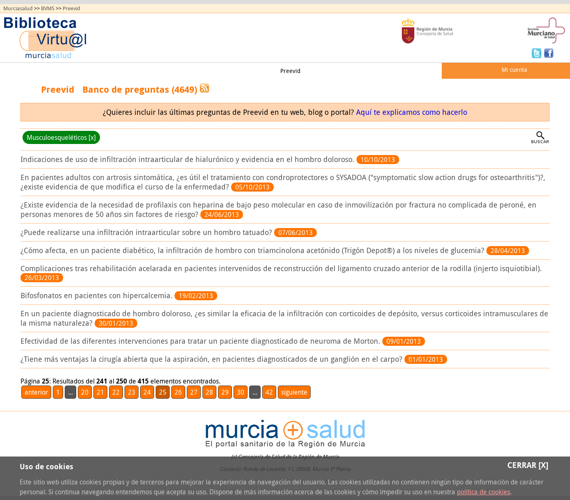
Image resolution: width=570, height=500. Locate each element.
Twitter (537, 52)
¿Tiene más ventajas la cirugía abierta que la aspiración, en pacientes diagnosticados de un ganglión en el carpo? (212, 359)
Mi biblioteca (242, 71)
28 (209, 392)
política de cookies (483, 491)
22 (116, 392)
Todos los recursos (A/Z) (85, 71)
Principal (22, 71)
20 (85, 392)
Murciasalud (18, 8)
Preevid (71, 8)
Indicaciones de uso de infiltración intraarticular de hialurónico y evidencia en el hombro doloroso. (188, 159)
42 (269, 392)
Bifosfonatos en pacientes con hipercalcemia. (97, 295)
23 (131, 392)
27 (194, 392)
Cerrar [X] (527, 464)
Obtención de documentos (170, 71)
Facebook (549, 52)
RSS (204, 88)
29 (225, 392)
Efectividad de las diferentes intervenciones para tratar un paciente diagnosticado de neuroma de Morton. (201, 341)
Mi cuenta (514, 69)
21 (100, 392)
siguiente (294, 392)
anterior (36, 392)
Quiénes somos (411, 71)
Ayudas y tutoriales (346, 71)
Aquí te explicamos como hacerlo (411, 112)
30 (240, 392)
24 (147, 392)
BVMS (48, 8)
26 (178, 392)
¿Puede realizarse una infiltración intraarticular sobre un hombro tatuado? (147, 232)
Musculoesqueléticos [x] (61, 137)
